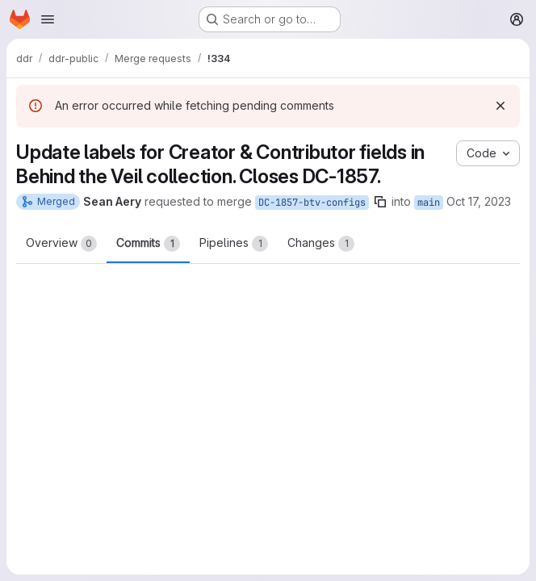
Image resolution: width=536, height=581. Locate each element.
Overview (61, 244)
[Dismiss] (500, 105)
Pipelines (233, 244)
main (428, 202)
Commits (148, 244)
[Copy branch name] (380, 201)
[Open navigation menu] (48, 19)
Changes (320, 244)
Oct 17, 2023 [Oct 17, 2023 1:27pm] (478, 201)
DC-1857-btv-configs (312, 202)
